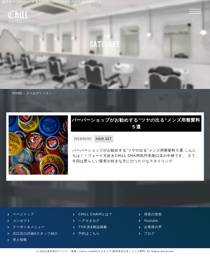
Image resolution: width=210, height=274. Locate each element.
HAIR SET (104, 139)
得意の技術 (153, 214)
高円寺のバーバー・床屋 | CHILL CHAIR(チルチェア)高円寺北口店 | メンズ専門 (96, 251)
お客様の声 (153, 227)
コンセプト (22, 220)
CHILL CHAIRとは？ (95, 214)
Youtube (151, 220)
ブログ (149, 233)
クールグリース (37, 93)
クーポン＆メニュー (29, 227)
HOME (17, 93)
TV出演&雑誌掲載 (92, 227)
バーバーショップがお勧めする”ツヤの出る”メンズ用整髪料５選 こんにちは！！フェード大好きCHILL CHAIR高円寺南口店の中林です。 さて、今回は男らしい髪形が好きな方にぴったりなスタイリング (135, 155)
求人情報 (20, 239)
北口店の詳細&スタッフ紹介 (35, 233)
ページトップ (23, 214)
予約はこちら (89, 233)
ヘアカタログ (89, 220)
